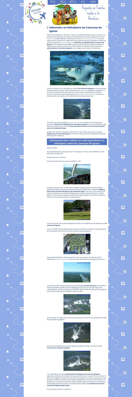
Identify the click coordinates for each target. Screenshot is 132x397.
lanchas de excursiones (62, 259)
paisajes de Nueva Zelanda (87, 94)
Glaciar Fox (50, 39)
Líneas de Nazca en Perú (88, 39)
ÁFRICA (63, 2)
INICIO (52, 2)
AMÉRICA (73, 2)
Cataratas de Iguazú (67, 42)
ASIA (83, 2)
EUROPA (93, 2)
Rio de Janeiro (83, 90)
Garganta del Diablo (72, 289)
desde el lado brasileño (68, 122)
